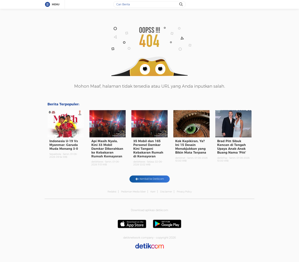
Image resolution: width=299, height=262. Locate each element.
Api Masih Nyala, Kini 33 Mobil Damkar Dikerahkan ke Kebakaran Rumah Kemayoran (107, 148)
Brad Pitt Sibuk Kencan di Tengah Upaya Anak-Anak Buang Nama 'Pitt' (231, 146)
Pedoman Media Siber (133, 191)
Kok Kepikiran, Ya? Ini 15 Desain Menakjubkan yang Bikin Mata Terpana (190, 146)
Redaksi (112, 191)
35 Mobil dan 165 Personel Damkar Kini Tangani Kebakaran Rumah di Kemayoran (148, 148)
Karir (152, 191)
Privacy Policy (184, 191)
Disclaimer (166, 191)
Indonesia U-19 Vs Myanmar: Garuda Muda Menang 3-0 (63, 145)
